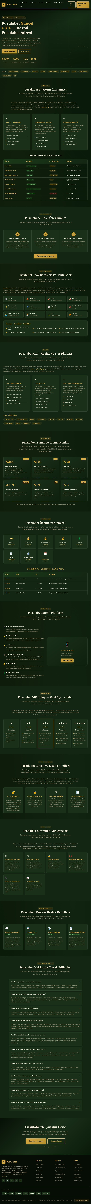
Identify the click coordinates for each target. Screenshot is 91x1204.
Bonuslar (41, 3)
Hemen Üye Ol (25, 51)
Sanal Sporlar (39, 1177)
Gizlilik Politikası (41, 1200)
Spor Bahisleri (23, 3)
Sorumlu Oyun (77, 1177)
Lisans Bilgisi (77, 1174)
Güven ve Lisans (83, 71)
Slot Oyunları (39, 1171)
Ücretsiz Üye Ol (56, 1141)
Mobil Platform (65, 71)
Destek (61, 3)
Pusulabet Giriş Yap (9, 51)
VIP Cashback (58, 1180)
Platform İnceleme (13, 71)
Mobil (55, 3)
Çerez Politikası (60, 1200)
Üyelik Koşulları (78, 1180)
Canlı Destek (77, 1164)
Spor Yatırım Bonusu (60, 1167)
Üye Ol (71, 4)
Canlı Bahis (39, 1174)
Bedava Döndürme (60, 1174)
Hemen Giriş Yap (82, 4)
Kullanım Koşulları (51, 1200)
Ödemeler (48, 3)
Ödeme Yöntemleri (53, 71)
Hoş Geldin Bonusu (60, 1164)
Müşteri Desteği (7, 75)
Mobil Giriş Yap (67, 660)
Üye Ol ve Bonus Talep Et (45, 256)
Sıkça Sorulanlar (78, 1167)
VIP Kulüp (74, 71)
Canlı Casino (33, 3)
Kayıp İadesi (58, 1171)
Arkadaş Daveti (59, 1177)
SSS (21, 6)
